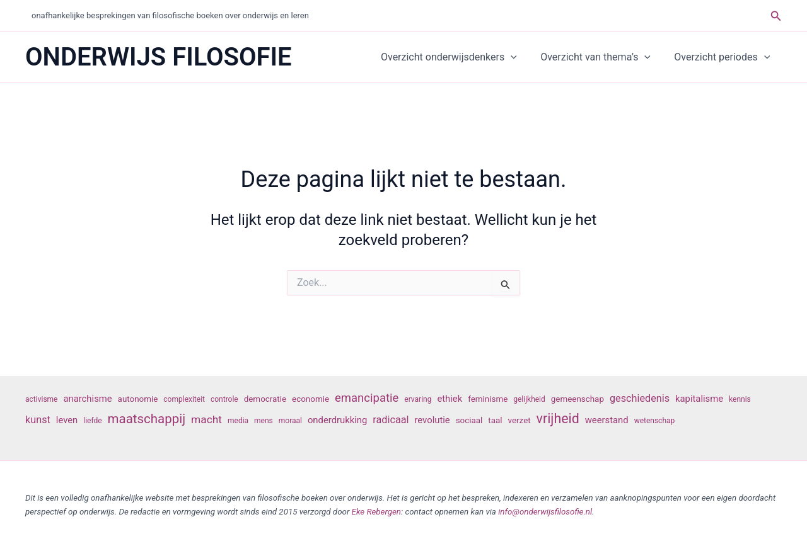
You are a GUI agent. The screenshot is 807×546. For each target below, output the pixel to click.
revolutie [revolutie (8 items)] (432, 420)
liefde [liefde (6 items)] (92, 420)
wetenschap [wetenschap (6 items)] (654, 420)
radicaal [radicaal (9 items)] (391, 420)
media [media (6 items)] (238, 420)
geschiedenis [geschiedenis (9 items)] (640, 398)
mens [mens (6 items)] (263, 420)
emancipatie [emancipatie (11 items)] (366, 398)
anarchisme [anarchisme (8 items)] (87, 398)
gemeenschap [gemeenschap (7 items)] (577, 399)
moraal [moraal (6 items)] (290, 420)
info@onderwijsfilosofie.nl (545, 511)
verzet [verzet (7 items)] (519, 420)
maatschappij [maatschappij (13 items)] (146, 418)
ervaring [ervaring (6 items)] (417, 399)
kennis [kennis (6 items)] (740, 399)
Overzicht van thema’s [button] (600, 57)
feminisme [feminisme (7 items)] (488, 399)
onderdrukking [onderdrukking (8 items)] (337, 420)
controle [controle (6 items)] (224, 399)
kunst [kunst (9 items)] (37, 420)
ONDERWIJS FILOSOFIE (158, 57)
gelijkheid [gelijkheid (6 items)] (529, 399)
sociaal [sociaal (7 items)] (469, 420)
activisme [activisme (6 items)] (41, 399)
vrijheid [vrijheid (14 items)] (558, 418)
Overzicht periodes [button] (724, 57)
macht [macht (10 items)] (206, 419)
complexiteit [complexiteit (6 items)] (184, 399)
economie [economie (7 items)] (310, 399)
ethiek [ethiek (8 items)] (449, 398)
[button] (776, 16)
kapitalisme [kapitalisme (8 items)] (699, 398)
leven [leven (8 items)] (67, 420)
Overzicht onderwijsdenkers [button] (457, 57)
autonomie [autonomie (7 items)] (138, 399)
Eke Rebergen (376, 511)
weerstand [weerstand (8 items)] (607, 420)
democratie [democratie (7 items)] (265, 399)
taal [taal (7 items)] (495, 420)
